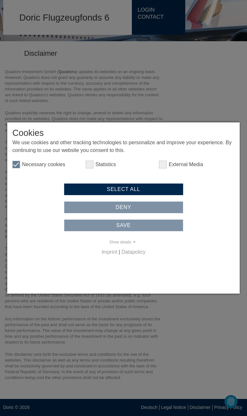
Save (123, 225)
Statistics (101, 164)
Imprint (109, 252)
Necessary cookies (38, 164)
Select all (123, 189)
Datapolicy (134, 252)
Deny (123, 207)
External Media (181, 164)
